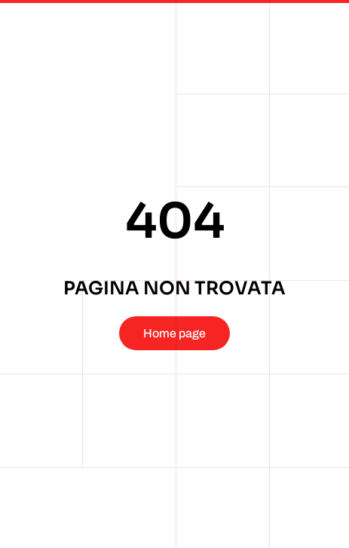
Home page (174, 333)
